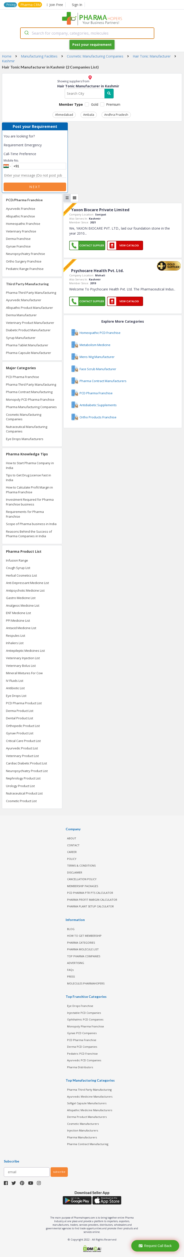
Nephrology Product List (23, 778)
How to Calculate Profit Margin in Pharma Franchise (29, 489)
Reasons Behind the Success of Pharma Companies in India (29, 533)
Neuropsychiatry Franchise (25, 254)
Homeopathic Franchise (23, 223)
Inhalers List (14, 643)
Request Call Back (155, 1246)
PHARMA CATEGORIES (81, 942)
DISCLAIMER (74, 872)
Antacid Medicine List (21, 628)
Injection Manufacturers (82, 1130)
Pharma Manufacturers (82, 1137)
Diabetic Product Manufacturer (28, 330)
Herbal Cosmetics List (21, 575)
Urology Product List (20, 786)
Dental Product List (19, 718)
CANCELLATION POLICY (82, 879)
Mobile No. (11, 160)
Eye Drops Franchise (80, 1006)
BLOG (71, 929)
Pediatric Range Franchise (25, 269)
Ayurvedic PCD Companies (84, 1060)
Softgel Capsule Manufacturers (86, 1103)
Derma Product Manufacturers (87, 1117)
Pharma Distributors (80, 1067)
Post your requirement (92, 44)
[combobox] (87, 33)
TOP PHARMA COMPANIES (83, 956)
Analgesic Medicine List (22, 605)
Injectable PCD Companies (84, 1013)
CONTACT (73, 845)
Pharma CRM (30, 4)
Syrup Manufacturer (20, 338)
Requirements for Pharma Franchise (25, 514)
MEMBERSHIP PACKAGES (82, 886)
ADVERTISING (75, 963)
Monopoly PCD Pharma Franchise (30, 399)
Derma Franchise (18, 239)
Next (35, 186)
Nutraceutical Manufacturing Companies (26, 429)
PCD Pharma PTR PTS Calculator (90, 892)
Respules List (15, 635)
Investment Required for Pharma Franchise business (30, 501)
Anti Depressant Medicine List (27, 583)
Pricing (11, 5)
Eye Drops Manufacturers (24, 439)
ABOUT (71, 838)
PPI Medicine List (18, 620)
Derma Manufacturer (21, 315)
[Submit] (26, 33)
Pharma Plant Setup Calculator (90, 906)
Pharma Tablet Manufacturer (27, 345)
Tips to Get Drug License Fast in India (28, 477)
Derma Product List (19, 711)
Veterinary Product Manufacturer (30, 323)
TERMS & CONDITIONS (81, 865)
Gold (94, 104)
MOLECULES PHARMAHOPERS (85, 983)
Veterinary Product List (22, 756)
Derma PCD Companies (82, 1046)
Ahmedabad (64, 114)
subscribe (59, 1171)
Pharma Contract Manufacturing (29, 392)
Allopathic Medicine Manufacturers (89, 1110)
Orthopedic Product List (23, 726)
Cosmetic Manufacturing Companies (23, 416)
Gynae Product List (19, 733)
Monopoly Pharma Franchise (85, 1026)
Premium (113, 104)
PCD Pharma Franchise (22, 377)
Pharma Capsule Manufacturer (28, 353)
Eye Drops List (16, 696)
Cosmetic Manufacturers (83, 1124)
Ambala (88, 114)
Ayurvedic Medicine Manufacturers (89, 1096)
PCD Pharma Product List (24, 703)
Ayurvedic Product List (22, 748)
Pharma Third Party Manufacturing (31, 292)
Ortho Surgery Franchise (23, 261)
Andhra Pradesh (116, 114)
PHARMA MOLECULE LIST (83, 949)
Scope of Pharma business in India (31, 524)
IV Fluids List (14, 680)
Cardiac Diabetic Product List (26, 763)
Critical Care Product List (23, 741)
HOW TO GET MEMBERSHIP (84, 935)
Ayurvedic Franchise (20, 208)
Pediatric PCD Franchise (82, 1053)
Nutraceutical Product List (24, 793)
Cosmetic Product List (21, 801)
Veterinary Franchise (21, 231)
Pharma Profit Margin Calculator (92, 899)
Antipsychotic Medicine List (25, 590)
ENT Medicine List (18, 613)
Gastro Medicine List (20, 598)
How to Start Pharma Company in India (30, 465)
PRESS (71, 976)
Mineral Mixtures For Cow (24, 673)
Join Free (55, 4)
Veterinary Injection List (23, 658)
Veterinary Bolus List (21, 665)
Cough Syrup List (18, 568)
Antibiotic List (15, 688)
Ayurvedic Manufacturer (23, 300)
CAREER (72, 852)
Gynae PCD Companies (82, 1033)
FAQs (70, 970)
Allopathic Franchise (20, 216)
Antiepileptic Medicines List (25, 650)
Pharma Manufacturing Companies (31, 407)
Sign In (77, 4)
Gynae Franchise (18, 246)
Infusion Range (17, 560)
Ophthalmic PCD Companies (85, 1019)
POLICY (71, 859)
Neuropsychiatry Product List (27, 771)
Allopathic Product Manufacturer (29, 307)
